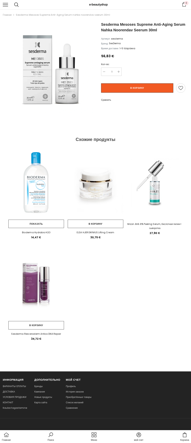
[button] (51, 437)
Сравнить (106, 99)
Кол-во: (105, 64)
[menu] (5, 4)
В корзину (137, 87)
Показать (36, 223)
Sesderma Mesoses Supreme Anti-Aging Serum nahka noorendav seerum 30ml (63, 14)
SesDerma (115, 43)
